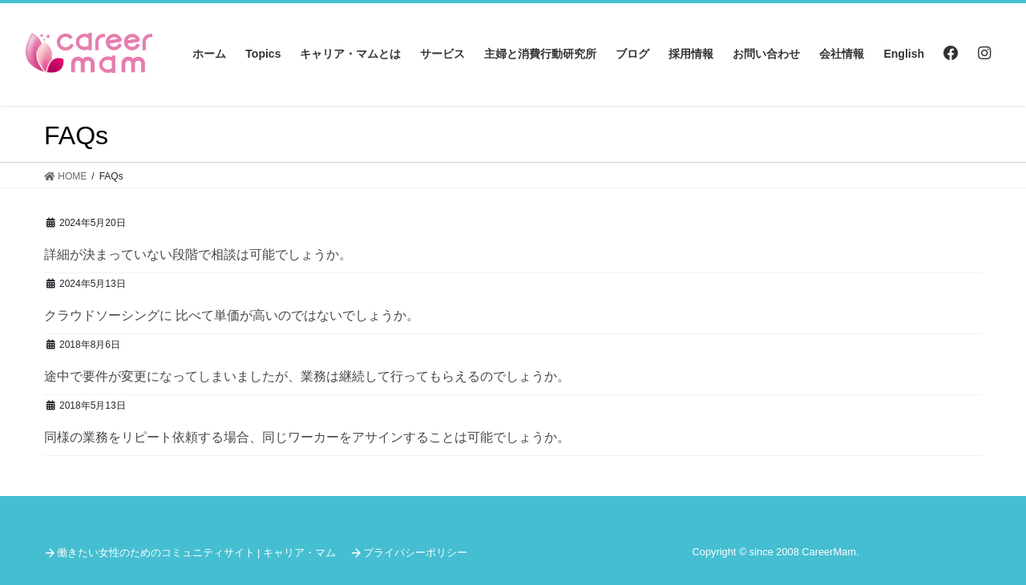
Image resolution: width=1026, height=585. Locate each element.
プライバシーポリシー (415, 553)
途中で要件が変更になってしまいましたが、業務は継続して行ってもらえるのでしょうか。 (307, 376)
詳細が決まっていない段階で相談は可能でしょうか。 (198, 254)
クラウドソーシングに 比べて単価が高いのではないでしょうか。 (231, 315)
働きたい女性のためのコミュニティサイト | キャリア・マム (196, 553)
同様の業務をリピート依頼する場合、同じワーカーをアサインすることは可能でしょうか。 (307, 437)
